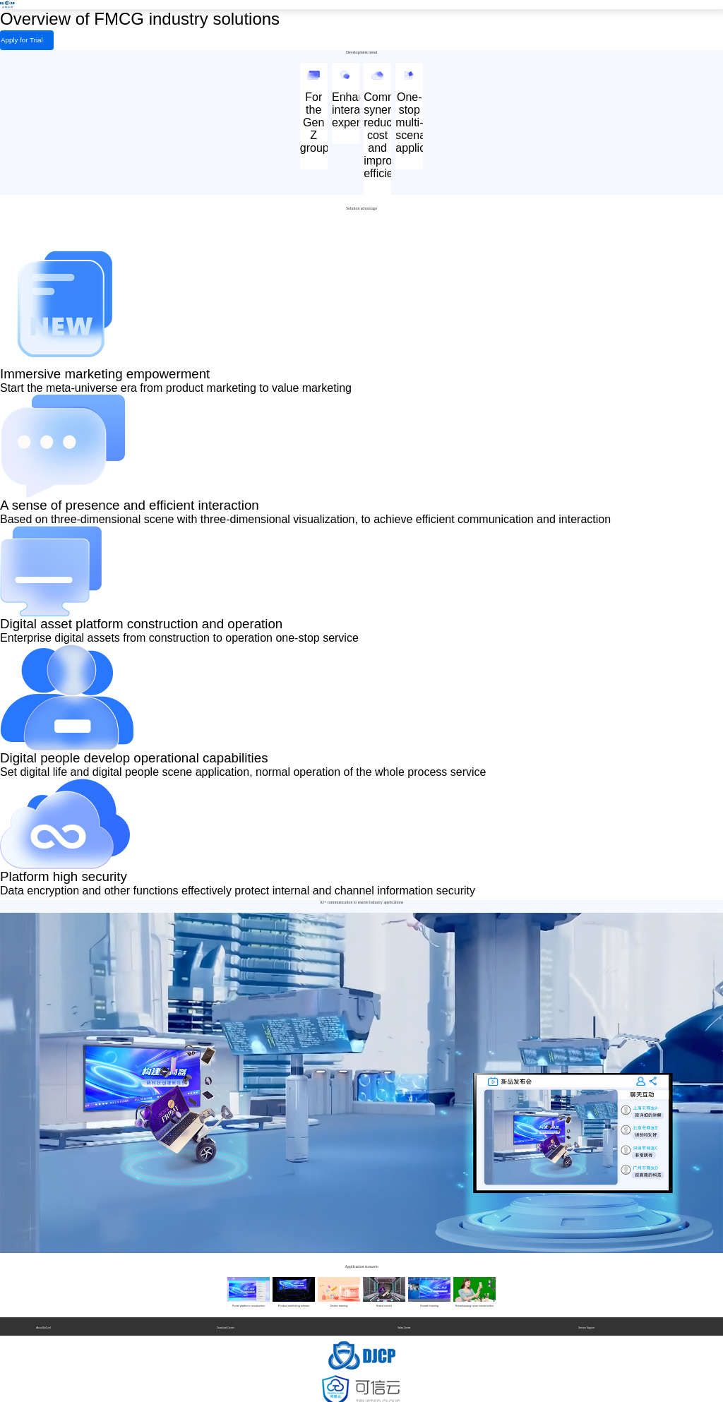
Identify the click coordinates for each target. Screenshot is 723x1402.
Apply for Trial (8, 38)
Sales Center (404, 1320)
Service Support (586, 1320)
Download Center (225, 1320)
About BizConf (43, 1320)
